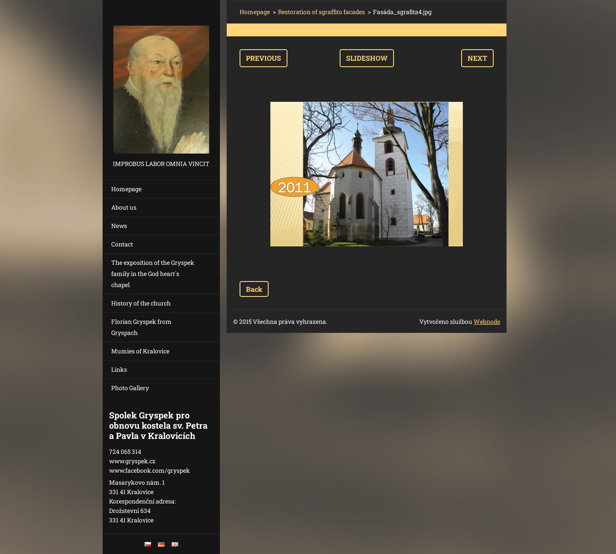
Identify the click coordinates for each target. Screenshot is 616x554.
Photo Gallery (130, 388)
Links (119, 369)
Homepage (126, 189)
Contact (122, 244)
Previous (263, 57)
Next (477, 57)
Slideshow (367, 57)
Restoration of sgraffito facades (321, 12)
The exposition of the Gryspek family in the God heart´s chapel (152, 273)
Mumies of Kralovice (140, 351)
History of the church (141, 303)
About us (123, 207)
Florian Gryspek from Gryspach (141, 327)
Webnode (487, 321)
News (119, 226)
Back (254, 288)
